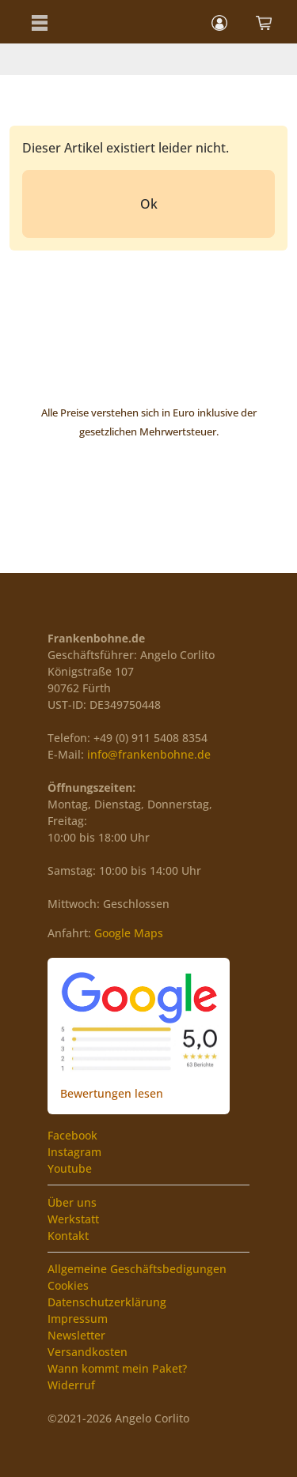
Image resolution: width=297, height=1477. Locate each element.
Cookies (68, 1285)
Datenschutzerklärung (107, 1301)
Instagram (74, 1151)
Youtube (70, 1168)
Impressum (78, 1318)
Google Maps (128, 932)
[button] (40, 21)
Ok (149, 204)
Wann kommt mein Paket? (117, 1368)
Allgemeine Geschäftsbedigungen (137, 1268)
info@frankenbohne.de (149, 754)
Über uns (72, 1202)
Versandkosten (88, 1351)
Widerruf (71, 1384)
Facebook (72, 1135)
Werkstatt (73, 1218)
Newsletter (76, 1335)
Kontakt (68, 1235)
